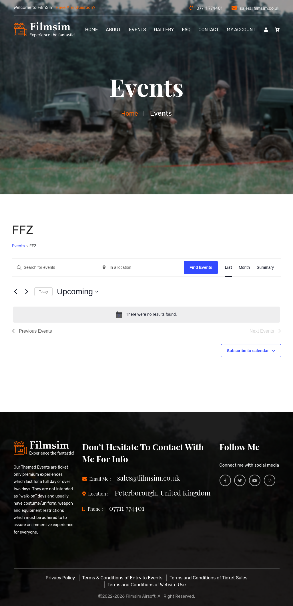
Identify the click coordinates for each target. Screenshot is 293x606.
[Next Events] (26, 291)
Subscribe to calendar (248, 350)
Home (129, 113)
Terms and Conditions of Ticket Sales (208, 578)
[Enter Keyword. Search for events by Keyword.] (55, 267)
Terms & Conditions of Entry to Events (122, 578)
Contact (208, 29)
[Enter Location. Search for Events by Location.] (141, 267)
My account (241, 29)
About (113, 29)
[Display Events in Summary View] (265, 267)
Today (43, 292)
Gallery (164, 29)
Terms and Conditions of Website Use (146, 584)
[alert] (146, 315)
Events (137, 29)
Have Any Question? (75, 7)
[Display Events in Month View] (244, 267)
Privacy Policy (60, 578)
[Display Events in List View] (228, 267)
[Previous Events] (15, 291)
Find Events (201, 267)
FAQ (186, 29)
